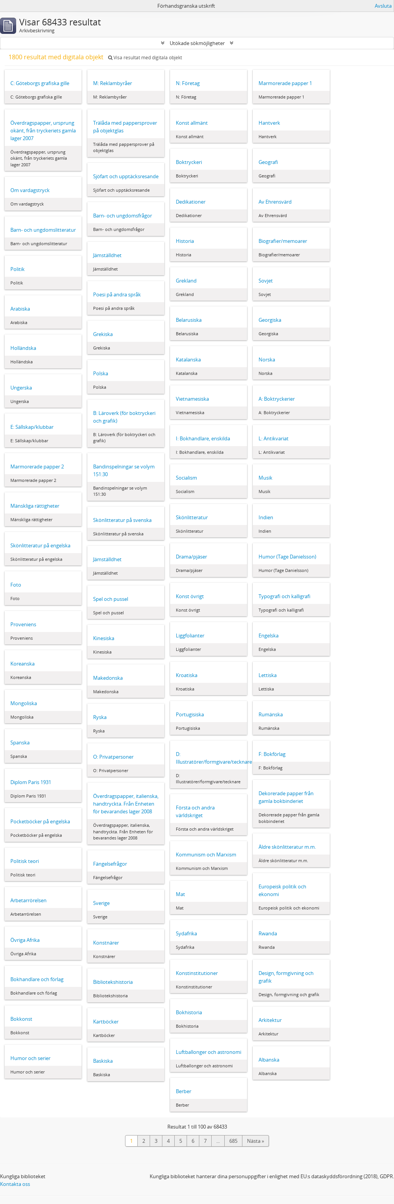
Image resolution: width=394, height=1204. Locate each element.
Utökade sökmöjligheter (197, 43)
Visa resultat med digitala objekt (145, 57)
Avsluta (383, 5)
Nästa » (255, 1140)
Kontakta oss (15, 1184)
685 (233, 1140)
